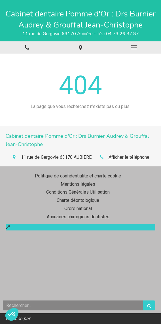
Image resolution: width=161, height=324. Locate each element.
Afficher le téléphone (129, 157)
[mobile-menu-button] (134, 47)
